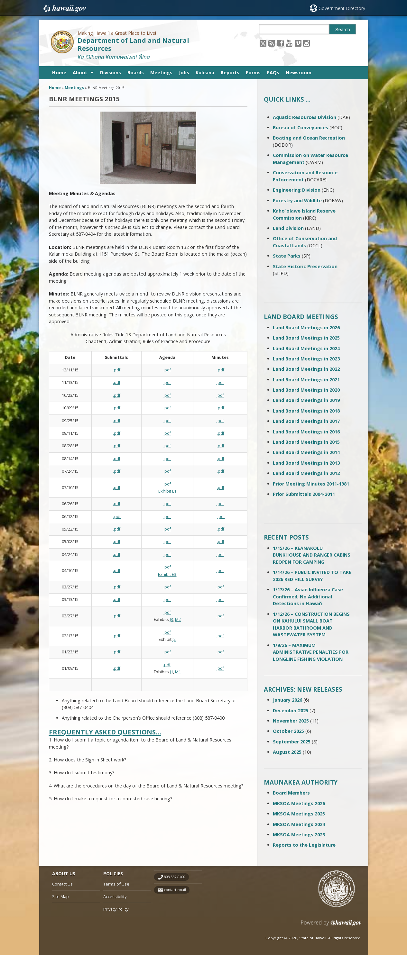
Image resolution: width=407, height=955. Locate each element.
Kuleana (205, 72)
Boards (135, 72)
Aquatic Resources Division (304, 117)
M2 (178, 619)
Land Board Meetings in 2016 (306, 432)
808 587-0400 (174, 877)
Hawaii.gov (64, 9)
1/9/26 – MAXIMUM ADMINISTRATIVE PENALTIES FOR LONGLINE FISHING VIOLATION (310, 652)
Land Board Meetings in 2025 (306, 338)
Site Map (60, 896)
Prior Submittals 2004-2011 (304, 494)
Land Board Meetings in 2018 (306, 411)
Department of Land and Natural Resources (133, 44)
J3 (171, 619)
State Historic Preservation (305, 266)
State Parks (287, 256)
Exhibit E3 (167, 574)
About (80, 72)
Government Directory (342, 8)
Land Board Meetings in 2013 (306, 463)
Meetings (161, 72)
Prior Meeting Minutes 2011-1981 (311, 484)
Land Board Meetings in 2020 (306, 390)
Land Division (288, 228)
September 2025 (291, 742)
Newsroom (298, 72)
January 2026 (287, 700)
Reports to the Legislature (304, 845)
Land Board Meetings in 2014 (306, 452)
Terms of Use (116, 884)
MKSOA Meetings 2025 (299, 814)
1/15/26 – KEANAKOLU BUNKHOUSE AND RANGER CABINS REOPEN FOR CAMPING (311, 555)
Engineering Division (296, 190)
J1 (171, 672)
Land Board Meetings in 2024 (306, 348)
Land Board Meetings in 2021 (306, 380)
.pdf (116, 370)
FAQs (273, 72)
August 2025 (287, 752)
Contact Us (62, 884)
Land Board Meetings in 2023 (306, 359)
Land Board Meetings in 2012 (306, 473)
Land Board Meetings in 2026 (306, 327)
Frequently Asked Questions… (105, 731)
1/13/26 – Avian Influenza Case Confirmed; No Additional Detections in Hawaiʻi (308, 596)
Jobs (184, 72)
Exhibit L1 (167, 491)
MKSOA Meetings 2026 (299, 803)
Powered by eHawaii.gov (331, 925)
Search (342, 29)
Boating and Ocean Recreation (309, 138)
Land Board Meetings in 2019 (306, 400)
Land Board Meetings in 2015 (306, 442)
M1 (178, 672)
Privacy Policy (115, 909)
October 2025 (288, 731)
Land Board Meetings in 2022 (306, 369)
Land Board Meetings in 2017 (306, 421)
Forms (253, 72)
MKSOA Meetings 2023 (299, 835)
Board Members (291, 793)
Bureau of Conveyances (300, 127)
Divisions (110, 72)
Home (59, 72)
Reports (230, 72)
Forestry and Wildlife (297, 200)
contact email (175, 889)
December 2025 (290, 710)
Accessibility (114, 896)
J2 (174, 639)
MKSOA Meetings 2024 (299, 824)
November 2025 (291, 721)
